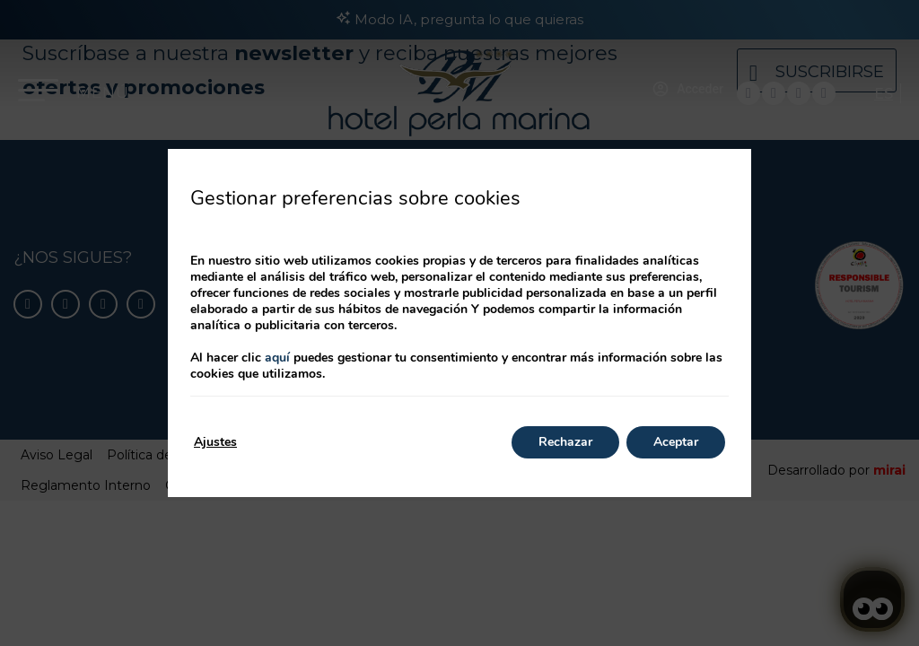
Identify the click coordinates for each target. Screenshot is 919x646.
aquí (277, 357)
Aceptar (675, 441)
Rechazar (565, 441)
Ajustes (215, 441)
